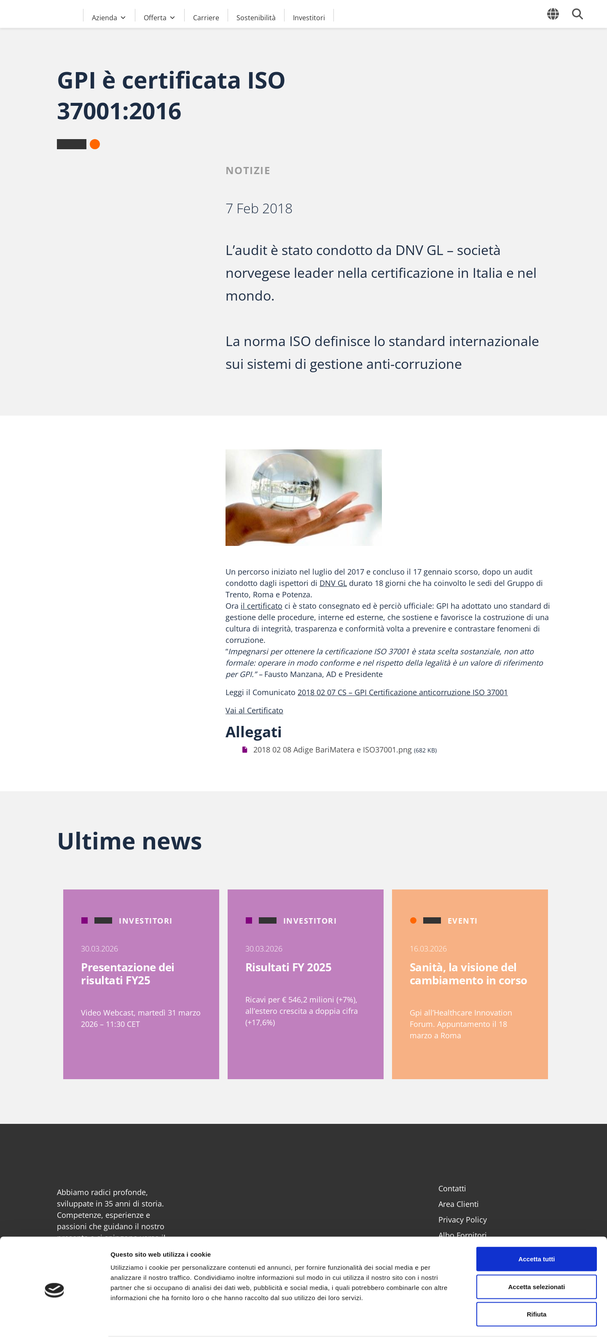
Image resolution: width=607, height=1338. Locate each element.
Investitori (309, 17)
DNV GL (333, 583)
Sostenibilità (256, 17)
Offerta (160, 16)
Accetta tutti (536, 1227)
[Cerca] (577, 13)
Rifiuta (537, 1282)
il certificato (261, 606)
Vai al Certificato (254, 710)
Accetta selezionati (536, 1255)
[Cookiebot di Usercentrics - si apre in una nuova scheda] (54, 1321)
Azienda (109, 16)
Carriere (206, 17)
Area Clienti (458, 1204)
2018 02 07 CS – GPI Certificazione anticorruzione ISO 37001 (403, 692)
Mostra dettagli (443, 1321)
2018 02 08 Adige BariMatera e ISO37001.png (332, 749)
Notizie (248, 170)
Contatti (452, 1188)
